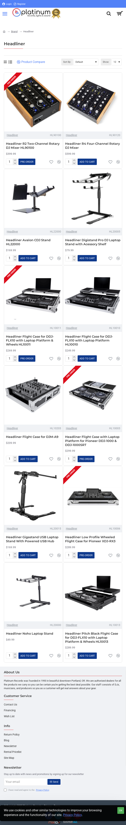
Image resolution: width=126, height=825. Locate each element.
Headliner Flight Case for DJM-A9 (32, 437)
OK (120, 810)
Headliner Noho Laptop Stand (29, 633)
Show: (106, 62)
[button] (26, 162)
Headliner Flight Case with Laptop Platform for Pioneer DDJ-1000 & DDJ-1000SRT (92, 441)
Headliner (12, 135)
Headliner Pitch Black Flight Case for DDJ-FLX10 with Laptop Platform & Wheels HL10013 (91, 637)
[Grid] (5, 62)
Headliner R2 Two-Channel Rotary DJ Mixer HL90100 (33, 146)
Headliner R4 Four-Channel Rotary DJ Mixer (92, 146)
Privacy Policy (72, 815)
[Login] (7, 4)
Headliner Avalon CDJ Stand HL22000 (28, 242)
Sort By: (67, 62)
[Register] (20, 4)
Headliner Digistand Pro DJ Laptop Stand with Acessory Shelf (92, 242)
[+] (15, 160)
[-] (15, 163)
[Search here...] (109, 13)
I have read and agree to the (27, 790)
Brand (14, 31)
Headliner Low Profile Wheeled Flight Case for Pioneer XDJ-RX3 (90, 539)
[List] (10, 62)
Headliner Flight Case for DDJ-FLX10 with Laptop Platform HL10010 (89, 340)
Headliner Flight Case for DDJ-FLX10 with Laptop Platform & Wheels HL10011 (30, 340)
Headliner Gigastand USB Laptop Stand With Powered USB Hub (32, 539)
